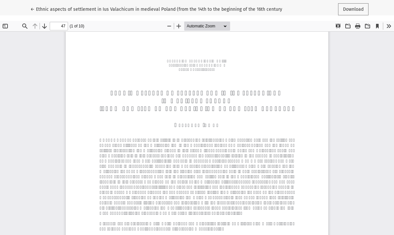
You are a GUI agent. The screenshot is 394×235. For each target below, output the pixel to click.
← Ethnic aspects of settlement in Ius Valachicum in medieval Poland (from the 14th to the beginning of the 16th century (156, 9)
